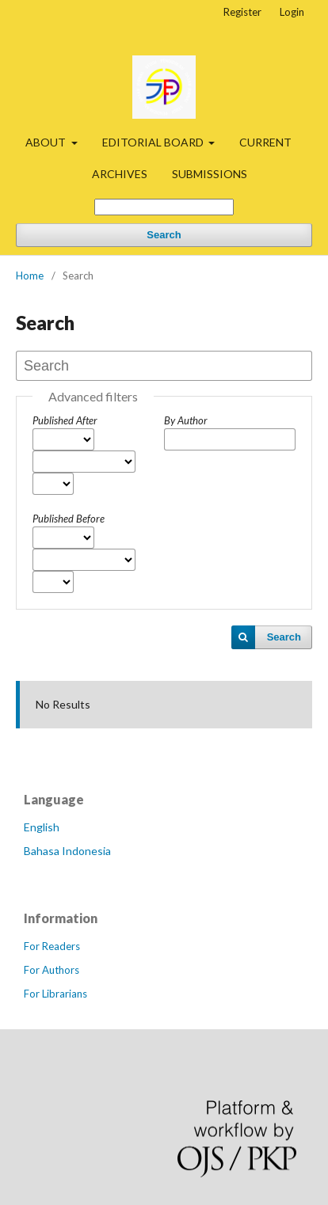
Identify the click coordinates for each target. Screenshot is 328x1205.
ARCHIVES (119, 174)
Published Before (68, 518)
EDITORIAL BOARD (154, 142)
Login (292, 12)
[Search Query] (164, 207)
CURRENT (265, 142)
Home (30, 275)
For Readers (52, 946)
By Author (186, 420)
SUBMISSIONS (209, 174)
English (41, 827)
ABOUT (46, 142)
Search (164, 235)
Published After (64, 420)
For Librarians (55, 993)
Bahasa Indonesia (67, 850)
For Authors (51, 970)
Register (242, 12)
